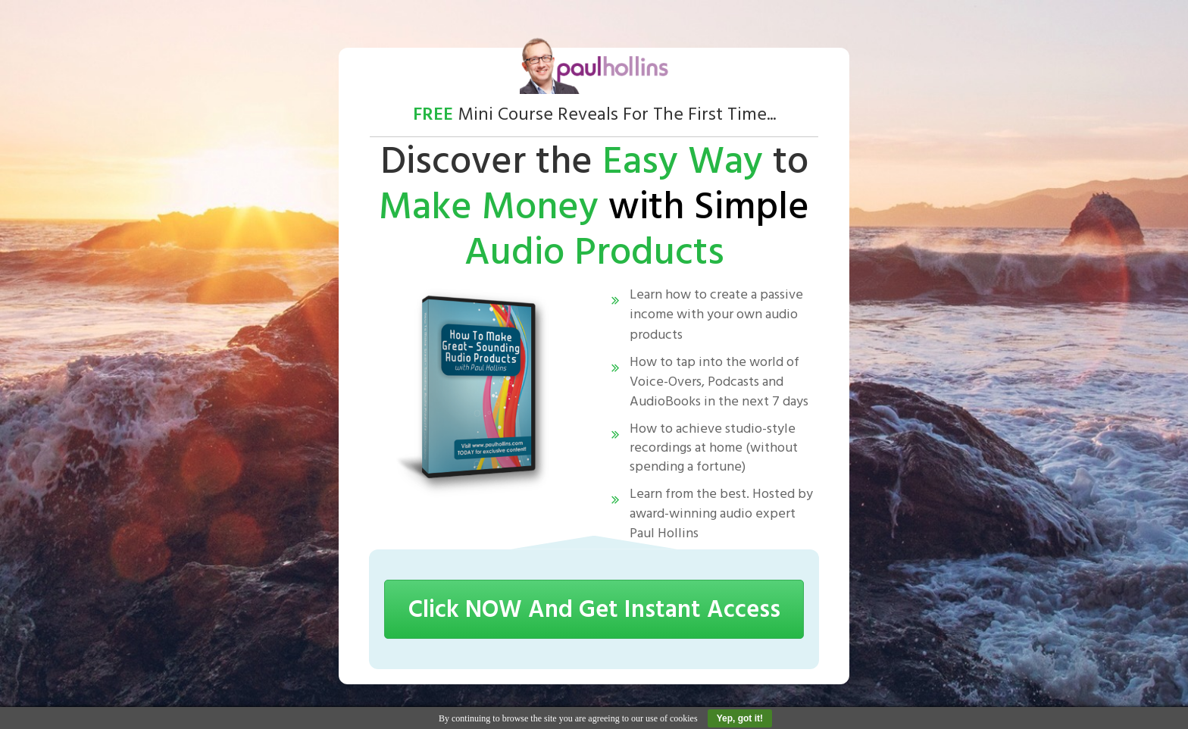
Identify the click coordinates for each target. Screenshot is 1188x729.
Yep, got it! (740, 718)
